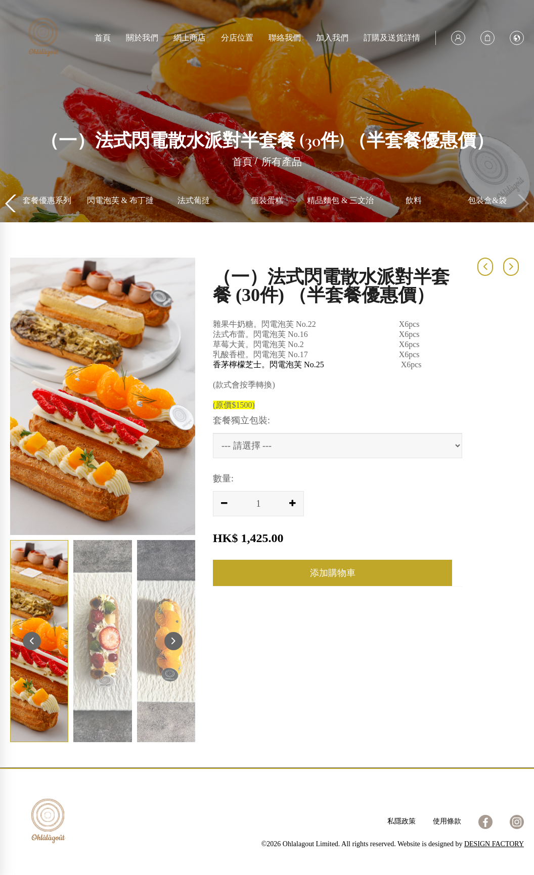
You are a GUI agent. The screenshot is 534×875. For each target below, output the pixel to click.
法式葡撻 (267, 200)
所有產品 (47, 200)
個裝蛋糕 (340, 200)
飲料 (487, 200)
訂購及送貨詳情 (392, 37)
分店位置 (237, 37)
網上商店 (189, 37)
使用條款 (447, 821)
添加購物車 (332, 573)
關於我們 (142, 37)
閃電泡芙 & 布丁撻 (193, 200)
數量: (223, 478)
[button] (522, 203)
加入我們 (332, 37)
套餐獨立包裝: (241, 420)
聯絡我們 (285, 37)
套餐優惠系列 (120, 200)
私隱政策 (401, 821)
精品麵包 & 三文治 (413, 200)
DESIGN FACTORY (494, 844)
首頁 (103, 37)
